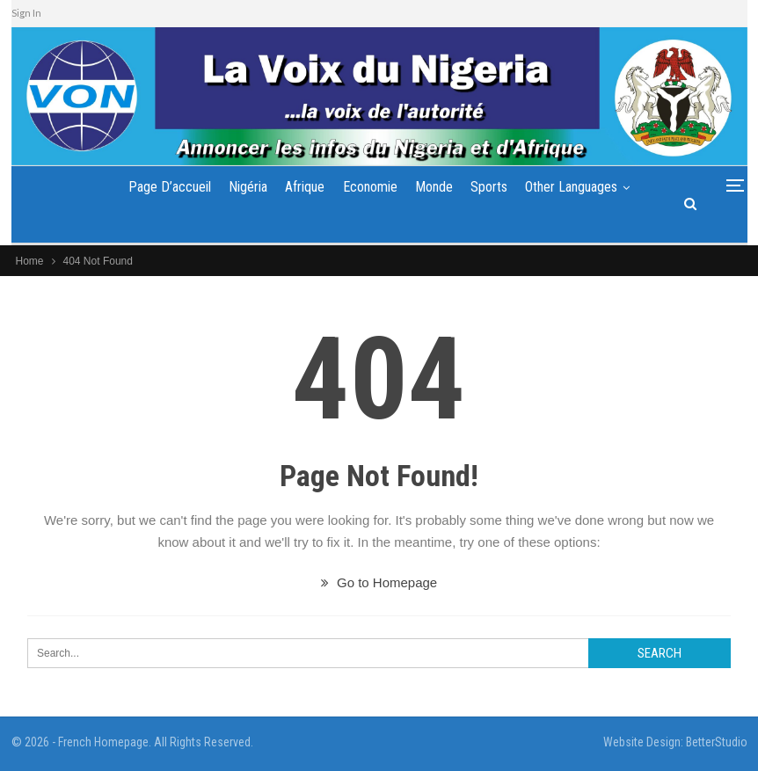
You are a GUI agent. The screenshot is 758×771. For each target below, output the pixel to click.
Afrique (304, 186)
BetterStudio (716, 742)
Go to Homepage (379, 582)
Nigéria (248, 186)
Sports (488, 186)
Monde (434, 186)
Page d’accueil (169, 186)
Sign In (26, 12)
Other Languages (571, 186)
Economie (370, 186)
